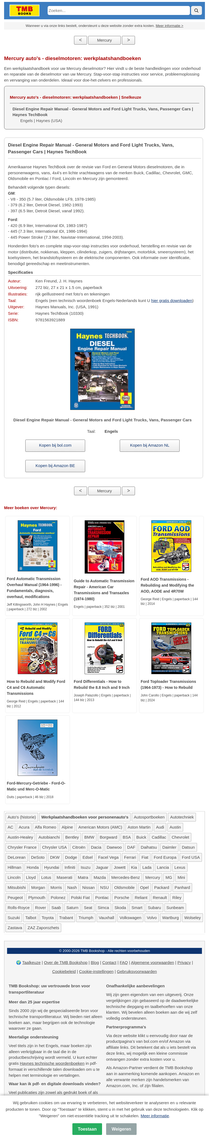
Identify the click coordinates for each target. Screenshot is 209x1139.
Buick (141, 837)
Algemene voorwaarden (152, 962)
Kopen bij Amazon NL (149, 445)
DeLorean (17, 857)
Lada (146, 867)
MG (168, 877)
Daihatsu (149, 847)
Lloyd (31, 877)
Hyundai (51, 867)
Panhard (182, 887)
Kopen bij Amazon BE (55, 465)
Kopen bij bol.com (55, 445)
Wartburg (170, 917)
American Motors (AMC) (100, 827)
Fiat (145, 857)
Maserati (64, 877)
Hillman (14, 867)
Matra (83, 877)
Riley (176, 897)
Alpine (67, 827)
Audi (160, 827)
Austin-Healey (20, 837)
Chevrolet (180, 837)
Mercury (104, 40)
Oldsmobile (124, 887)
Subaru (154, 907)
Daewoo (114, 847)
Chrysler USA (54, 847)
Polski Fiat (80, 897)
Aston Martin (139, 827)
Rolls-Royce (19, 907)
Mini (181, 877)
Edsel (87, 857)
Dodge (71, 857)
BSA (127, 837)
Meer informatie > (169, 26)
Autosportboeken (149, 817)
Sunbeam (175, 907)
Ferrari (130, 857)
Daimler (169, 847)
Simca (103, 907)
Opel (144, 887)
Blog (95, 962)
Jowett (119, 867)
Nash (72, 887)
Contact (109, 962)
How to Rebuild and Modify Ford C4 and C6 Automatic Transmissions (36, 687)
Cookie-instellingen (96, 971)
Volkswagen (130, 917)
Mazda (100, 877)
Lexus (179, 867)
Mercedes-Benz (125, 877)
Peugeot (15, 897)
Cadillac (159, 837)
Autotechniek (182, 817)
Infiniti (69, 867)
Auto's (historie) (22, 817)
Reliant (141, 897)
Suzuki (14, 917)
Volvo (152, 917)
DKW (55, 857)
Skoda (120, 907)
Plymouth (36, 897)
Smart (136, 907)
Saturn (72, 907)
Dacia (96, 847)
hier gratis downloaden (171, 300)
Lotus (46, 877)
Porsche (121, 897)
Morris (56, 887)
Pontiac (102, 897)
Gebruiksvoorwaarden (137, 971)
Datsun (188, 847)
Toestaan (87, 1129)
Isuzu (85, 867)
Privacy (184, 962)
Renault (160, 897)
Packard (161, 887)
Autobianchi (49, 837)
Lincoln (14, 877)
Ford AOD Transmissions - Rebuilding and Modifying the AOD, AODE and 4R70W (167, 585)
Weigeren (121, 1129)
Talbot (30, 917)
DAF (131, 847)
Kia (134, 867)
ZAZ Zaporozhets (43, 927)
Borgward (108, 837)
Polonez (58, 897)
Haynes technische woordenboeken (52, 1063)
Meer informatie (155, 1115)
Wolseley (192, 917)
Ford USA (191, 857)
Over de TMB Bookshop (66, 962)
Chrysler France (22, 847)
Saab (56, 907)
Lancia (163, 867)
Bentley (72, 837)
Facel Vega (108, 857)
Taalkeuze (31, 962)
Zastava (15, 927)
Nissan (88, 887)
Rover (40, 907)
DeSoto (38, 857)
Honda (33, 867)
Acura (24, 827)
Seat (88, 907)
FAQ (124, 962)
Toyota (48, 917)
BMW (89, 837)
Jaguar (102, 867)
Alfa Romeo (45, 827)
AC (10, 827)
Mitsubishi (17, 887)
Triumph (85, 917)
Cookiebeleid (64, 971)
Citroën (78, 847)
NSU (104, 887)
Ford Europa (165, 857)
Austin (175, 827)
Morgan (38, 887)
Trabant (66, 917)
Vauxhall (106, 917)
